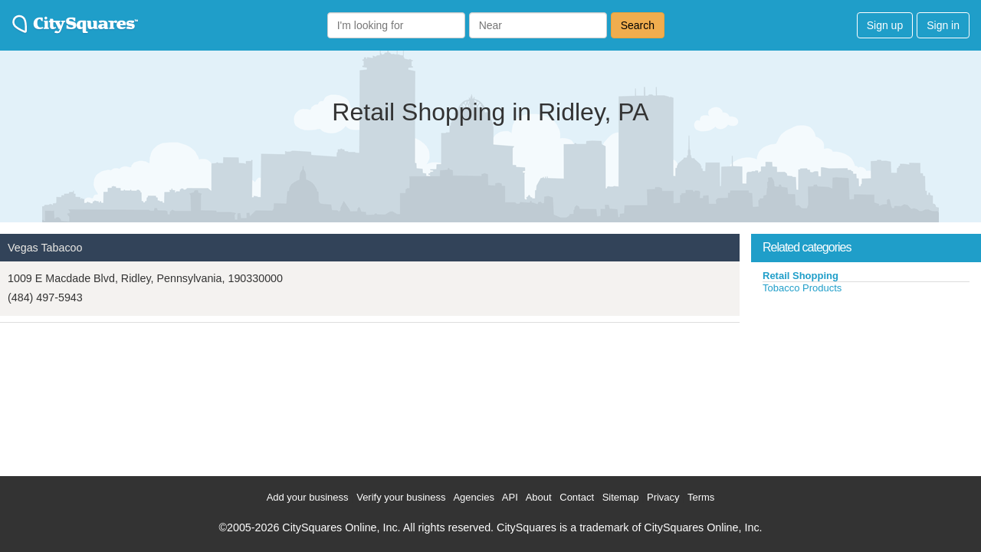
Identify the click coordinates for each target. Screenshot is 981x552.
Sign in (943, 25)
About (539, 497)
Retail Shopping (800, 275)
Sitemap (620, 497)
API (510, 497)
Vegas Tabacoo (45, 248)
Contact (576, 497)
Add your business (308, 497)
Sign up (885, 25)
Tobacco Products (802, 288)
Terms (700, 497)
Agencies (473, 497)
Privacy (663, 497)
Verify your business (400, 497)
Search (638, 25)
